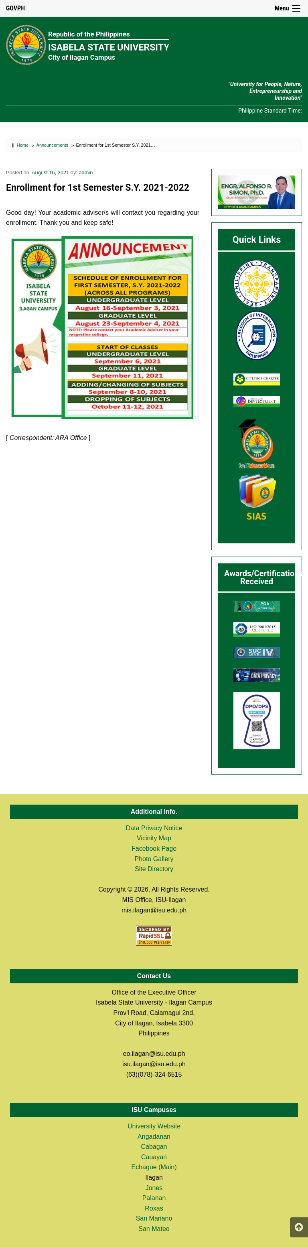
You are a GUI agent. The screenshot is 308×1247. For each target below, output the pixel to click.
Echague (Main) (154, 1167)
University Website (154, 1126)
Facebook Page (154, 848)
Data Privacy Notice (154, 828)
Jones (154, 1187)
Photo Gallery (154, 859)
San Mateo (153, 1228)
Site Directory (154, 869)
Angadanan (154, 1136)
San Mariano (154, 1218)
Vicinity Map (154, 838)
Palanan (154, 1198)
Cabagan (154, 1146)
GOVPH (15, 8)
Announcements (52, 145)
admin (86, 172)
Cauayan (154, 1157)
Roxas (154, 1208)
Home (22, 145)
